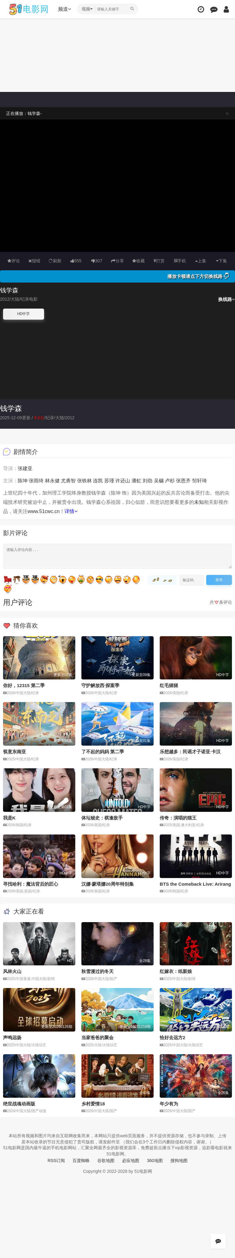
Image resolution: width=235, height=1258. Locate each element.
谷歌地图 (105, 1160)
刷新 (55, 260)
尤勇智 (68, 480)
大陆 (59, 417)
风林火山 (12, 971)
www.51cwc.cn (44, 511)
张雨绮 (36, 480)
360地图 (154, 1160)
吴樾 (159, 480)
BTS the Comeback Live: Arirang (195, 884)
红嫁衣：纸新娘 (176, 971)
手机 (180, 260)
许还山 (122, 480)
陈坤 (23, 480)
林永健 (52, 480)
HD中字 (23, 314)
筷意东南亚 (14, 751)
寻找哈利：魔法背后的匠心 (30, 884)
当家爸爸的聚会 (97, 1037)
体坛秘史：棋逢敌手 (102, 817)
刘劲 (147, 480)
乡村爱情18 (93, 1103)
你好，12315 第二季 (24, 685)
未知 (199, 502)
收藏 (138, 260)
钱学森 (11, 408)
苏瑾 (109, 480)
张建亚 (25, 468)
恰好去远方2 (172, 1037)
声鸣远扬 (12, 1037)
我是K (9, 817)
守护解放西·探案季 (100, 685)
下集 (221, 260)
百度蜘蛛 (81, 1160)
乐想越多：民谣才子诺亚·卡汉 (190, 751)
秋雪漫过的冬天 (97, 971)
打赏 (159, 260)
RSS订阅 (56, 1160)
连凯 (98, 480)
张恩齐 (183, 480)
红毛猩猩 (169, 685)
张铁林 (84, 480)
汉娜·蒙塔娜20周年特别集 (107, 884)
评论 (13, 260)
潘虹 (136, 480)
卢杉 (170, 480)
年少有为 (169, 1103)
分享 (117, 260)
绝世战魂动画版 (19, 1103)
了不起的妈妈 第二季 (102, 751)
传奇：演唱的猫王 (178, 817)
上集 (200, 260)
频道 (64, 9)
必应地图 (130, 1160)
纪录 (50, 417)
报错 (34, 260)
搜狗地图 (179, 1160)
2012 (69, 417)
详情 (71, 511)
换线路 (226, 299)
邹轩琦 (199, 480)
